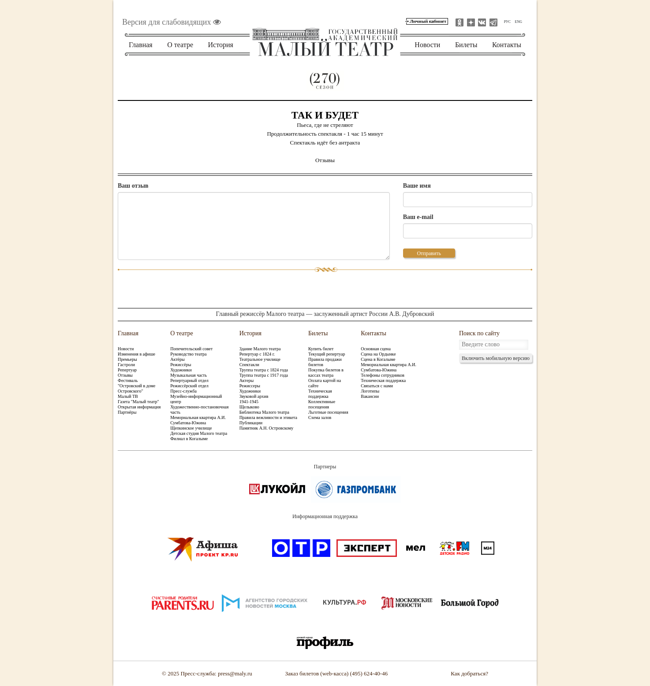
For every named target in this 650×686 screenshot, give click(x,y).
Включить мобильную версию (496, 358)
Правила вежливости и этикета (268, 417)
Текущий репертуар (326, 354)
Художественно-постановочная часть (199, 409)
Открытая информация (139, 406)
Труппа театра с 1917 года (263, 375)
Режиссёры (180, 364)
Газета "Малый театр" (138, 401)
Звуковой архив (254, 396)
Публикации (250, 422)
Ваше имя (417, 185)
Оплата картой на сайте (324, 383)
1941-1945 (248, 401)
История (220, 44)
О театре (180, 44)
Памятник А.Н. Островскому (266, 428)
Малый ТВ (128, 396)
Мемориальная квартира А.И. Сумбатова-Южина (198, 420)
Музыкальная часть (188, 375)
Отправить (429, 253)
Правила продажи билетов (325, 362)
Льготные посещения (328, 412)
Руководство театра (188, 354)
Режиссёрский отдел (189, 385)
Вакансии (370, 396)
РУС (507, 22)
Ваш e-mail (418, 217)
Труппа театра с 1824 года (263, 369)
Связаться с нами (377, 385)
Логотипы (370, 391)
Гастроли (126, 364)
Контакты (506, 44)
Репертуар (127, 369)
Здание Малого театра (260, 348)
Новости (427, 44)
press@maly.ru (235, 673)
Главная (141, 44)
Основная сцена (376, 348)
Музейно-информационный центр (196, 399)
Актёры (177, 359)
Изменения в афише (136, 354)
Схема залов (319, 417)
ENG (518, 22)
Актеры (246, 380)
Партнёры (127, 412)
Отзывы (125, 375)
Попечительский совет (191, 348)
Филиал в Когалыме (189, 438)
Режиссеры (249, 385)
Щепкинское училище (191, 428)
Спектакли (249, 364)
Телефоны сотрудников (382, 375)
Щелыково (249, 406)
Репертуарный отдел (189, 380)
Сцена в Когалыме (378, 359)
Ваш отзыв (133, 185)
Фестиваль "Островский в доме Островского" (136, 385)
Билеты (466, 44)
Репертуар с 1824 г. (257, 354)
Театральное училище (259, 359)
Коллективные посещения (321, 404)
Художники (180, 369)
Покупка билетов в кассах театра (326, 372)
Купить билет (320, 348)
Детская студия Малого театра (198, 433)
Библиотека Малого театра (264, 412)
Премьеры (127, 359)
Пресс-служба (183, 391)
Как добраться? (469, 673)
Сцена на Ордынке (378, 354)
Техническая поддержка (320, 394)
